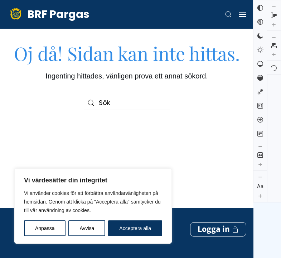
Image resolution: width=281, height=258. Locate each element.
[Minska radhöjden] (260, 208)
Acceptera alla (135, 228)
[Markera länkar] (260, 91)
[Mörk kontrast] (260, 35)
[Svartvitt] (260, 21)
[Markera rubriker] (260, 105)
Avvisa (86, 228)
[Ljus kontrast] (260, 49)
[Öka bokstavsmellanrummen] (274, 24)
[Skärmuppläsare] (260, 119)
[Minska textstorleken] (260, 177)
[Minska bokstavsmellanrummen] (274, 6)
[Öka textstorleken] (260, 196)
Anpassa (44, 228)
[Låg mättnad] (260, 63)
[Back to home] (48, 14)
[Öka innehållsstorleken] (260, 164)
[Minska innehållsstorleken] (260, 146)
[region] (93, 206)
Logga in (218, 145)
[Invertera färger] (260, 7)
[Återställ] (274, 37)
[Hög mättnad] (260, 77)
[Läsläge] (260, 133)
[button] (228, 14)
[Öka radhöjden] (260, 226)
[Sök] (127, 103)
